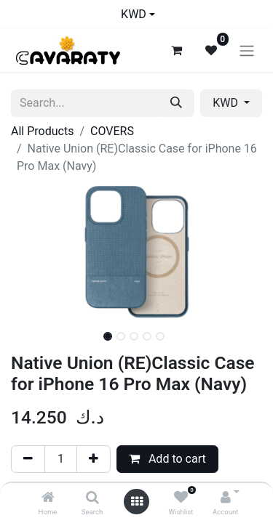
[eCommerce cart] (176, 50)
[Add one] (93, 459)
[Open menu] (137, 501)
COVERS (112, 131)
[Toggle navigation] (247, 50)
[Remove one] (28, 459)
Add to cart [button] (167, 459)
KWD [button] (227, 103)
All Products (42, 131)
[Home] (48, 498)
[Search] (92, 498)
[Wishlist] (181, 498)
